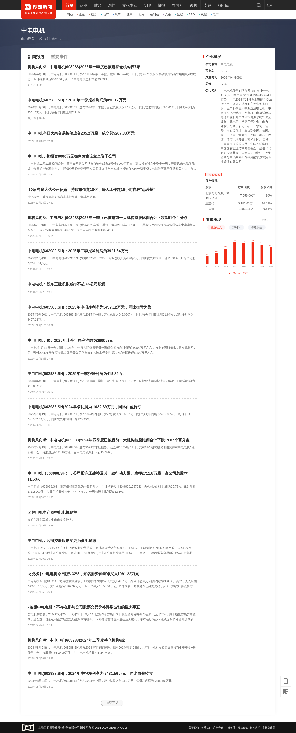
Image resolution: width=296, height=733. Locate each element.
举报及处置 (268, 727)
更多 (265, 219)
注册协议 (231, 727)
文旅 (167, 14)
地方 (140, 14)
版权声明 (255, 727)
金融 (81, 14)
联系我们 (206, 727)
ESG (191, 14)
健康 (128, 14)
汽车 (117, 14)
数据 (179, 14)
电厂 (215, 14)
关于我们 (194, 727)
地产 (105, 14)
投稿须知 (243, 727)
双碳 (203, 14)
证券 (93, 14)
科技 (69, 14)
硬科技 (154, 14)
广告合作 (218, 727)
